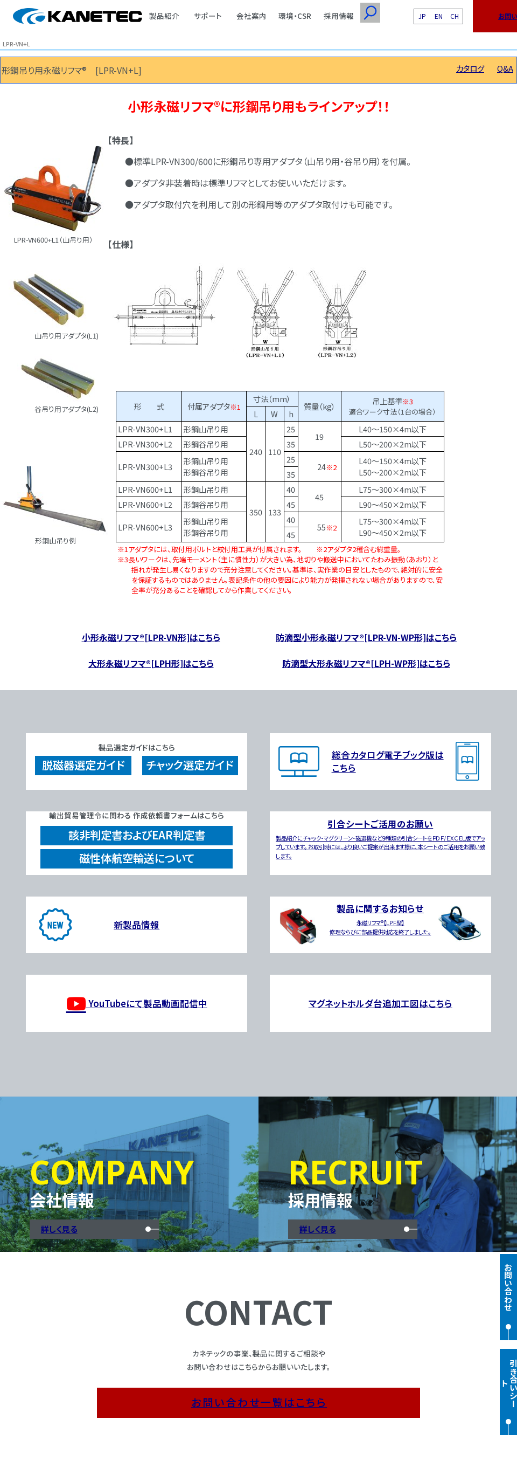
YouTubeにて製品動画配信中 (136, 1003)
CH (454, 15)
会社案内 (251, 15)
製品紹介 (164, 15)
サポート (208, 15)
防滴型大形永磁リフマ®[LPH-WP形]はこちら (366, 663)
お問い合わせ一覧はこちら (259, 1402)
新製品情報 (136, 924)
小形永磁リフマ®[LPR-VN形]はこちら (151, 637)
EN (439, 15)
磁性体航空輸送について (136, 858)
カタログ (470, 68)
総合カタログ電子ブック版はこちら (388, 761)
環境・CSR (294, 15)
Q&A (505, 68)
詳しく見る (59, 1229)
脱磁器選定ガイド (83, 765)
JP (422, 15)
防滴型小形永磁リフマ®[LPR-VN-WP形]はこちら (366, 637)
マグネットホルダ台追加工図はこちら (380, 1003)
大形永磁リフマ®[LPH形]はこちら (151, 663)
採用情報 (339, 15)
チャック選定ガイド (189, 765)
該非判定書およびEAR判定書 (136, 835)
